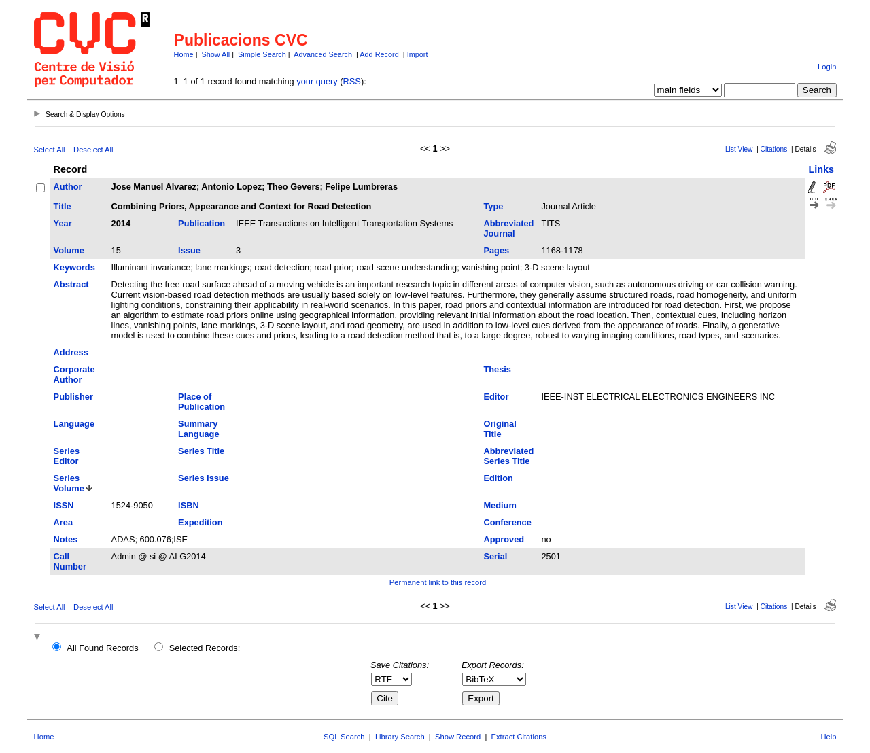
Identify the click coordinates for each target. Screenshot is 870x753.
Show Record (458, 737)
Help (828, 737)
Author (68, 186)
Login (827, 67)
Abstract (71, 284)
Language (74, 424)
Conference (507, 522)
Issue (189, 250)
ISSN (64, 505)
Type (493, 206)
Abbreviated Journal (508, 228)
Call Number (70, 561)
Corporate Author (74, 374)
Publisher (73, 396)
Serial (495, 556)
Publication (201, 223)
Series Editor (67, 456)
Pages (496, 250)
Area (63, 522)
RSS (352, 81)
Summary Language (198, 429)
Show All (216, 54)
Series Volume (69, 483)
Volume (69, 250)
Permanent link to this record (437, 582)
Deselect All (93, 149)
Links (821, 169)
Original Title (499, 429)
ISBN (188, 505)
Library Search (400, 737)
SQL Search (344, 737)
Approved (503, 539)
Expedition (200, 522)
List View (739, 149)
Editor (495, 396)
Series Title (201, 451)
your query (316, 81)
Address (71, 352)
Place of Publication (201, 401)
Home (184, 54)
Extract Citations (518, 737)
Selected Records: (205, 648)
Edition (497, 478)
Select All (49, 149)
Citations (774, 149)
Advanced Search (323, 54)
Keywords (74, 267)
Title (62, 206)
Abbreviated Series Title (508, 456)
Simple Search (262, 54)
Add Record (379, 54)
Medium (499, 505)
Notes (66, 539)
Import (417, 54)
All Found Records (102, 648)
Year (63, 223)
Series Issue (203, 478)
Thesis (497, 369)
